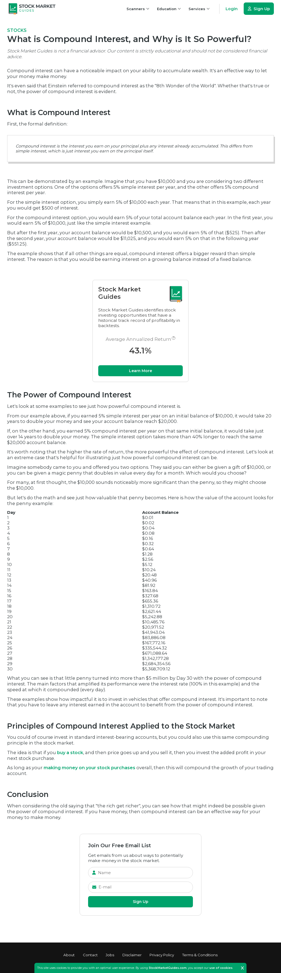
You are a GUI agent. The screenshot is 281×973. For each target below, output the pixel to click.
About (69, 955)
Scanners (138, 9)
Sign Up (259, 8)
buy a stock (70, 754)
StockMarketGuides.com (168, 968)
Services (199, 9)
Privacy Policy (162, 955)
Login (232, 8)
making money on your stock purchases (89, 769)
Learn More (140, 371)
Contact (90, 955)
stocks (17, 30)
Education (169, 9)
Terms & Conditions (200, 955)
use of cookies (220, 968)
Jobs (110, 955)
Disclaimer (132, 955)
